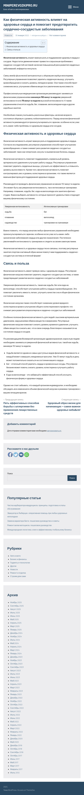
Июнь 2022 (15, 718)
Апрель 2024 (16, 646)
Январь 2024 (16, 653)
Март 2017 (14, 766)
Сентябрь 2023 (17, 667)
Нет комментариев (57, 35)
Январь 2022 (16, 735)
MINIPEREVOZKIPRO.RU (20, 5)
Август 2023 (15, 670)
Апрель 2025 (15, 623)
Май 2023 (14, 680)
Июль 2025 (15, 612)
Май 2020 (14, 742)
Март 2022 (15, 728)
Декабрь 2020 (16, 738)
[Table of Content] (43, 43)
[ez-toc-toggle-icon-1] (42, 43)
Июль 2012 (15, 772)
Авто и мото (15, 556)
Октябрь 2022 (16, 704)
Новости (8, 35)
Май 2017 (14, 762)
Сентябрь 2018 (16, 752)
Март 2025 (14, 626)
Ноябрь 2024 (16, 636)
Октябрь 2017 (16, 755)
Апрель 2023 (15, 684)
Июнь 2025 (15, 616)
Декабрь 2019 (16, 745)
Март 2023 (14, 687)
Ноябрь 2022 (16, 701)
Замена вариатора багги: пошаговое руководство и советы (33, 521)
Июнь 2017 (14, 759)
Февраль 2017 (16, 769)
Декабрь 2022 (16, 698)
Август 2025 (15, 609)
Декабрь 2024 (16, 633)
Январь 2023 (16, 694)
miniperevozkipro (39, 35)
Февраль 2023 (16, 691)
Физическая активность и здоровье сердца (25, 46)
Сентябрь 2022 (17, 708)
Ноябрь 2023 (16, 660)
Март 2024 (15, 650)
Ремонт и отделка (18, 573)
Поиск (10, 473)
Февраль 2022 (16, 732)
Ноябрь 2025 (16, 602)
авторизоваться (54, 430)
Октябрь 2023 (16, 663)
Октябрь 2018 (16, 749)
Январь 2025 (16, 629)
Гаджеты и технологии (20, 562)
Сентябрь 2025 (17, 606)
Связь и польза (13, 49)
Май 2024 (14, 643)
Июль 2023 (15, 674)
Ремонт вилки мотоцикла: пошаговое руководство (29, 525)
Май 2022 (14, 721)
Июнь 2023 (15, 677)
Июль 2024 (15, 640)
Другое (13, 566)
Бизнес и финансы (18, 559)
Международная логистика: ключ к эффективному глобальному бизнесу (39, 529)
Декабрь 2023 (16, 657)
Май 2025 (14, 619)
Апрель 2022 (16, 725)
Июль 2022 (15, 715)
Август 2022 (15, 711)
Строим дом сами (18, 576)
